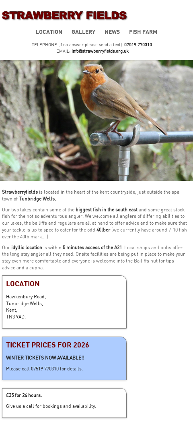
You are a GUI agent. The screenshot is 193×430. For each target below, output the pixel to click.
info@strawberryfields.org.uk (100, 51)
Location (49, 31)
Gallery (83, 31)
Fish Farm (143, 31)
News (112, 31)
